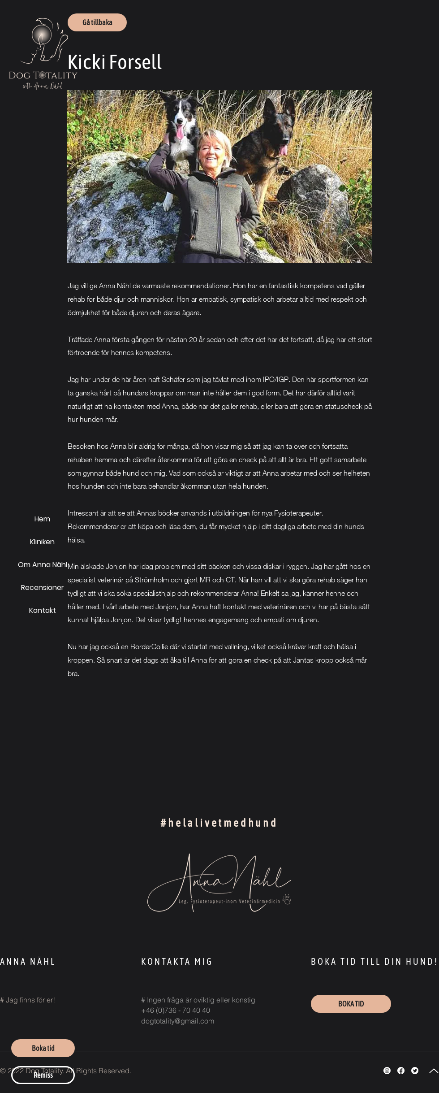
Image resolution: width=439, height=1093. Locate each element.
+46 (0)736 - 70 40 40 (175, 1010)
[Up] (433, 1070)
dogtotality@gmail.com (177, 1020)
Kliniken (42, 542)
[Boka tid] (43, 1048)
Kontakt (42, 610)
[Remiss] (43, 1075)
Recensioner (42, 587)
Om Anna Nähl (42, 565)
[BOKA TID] (351, 1004)
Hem (42, 519)
